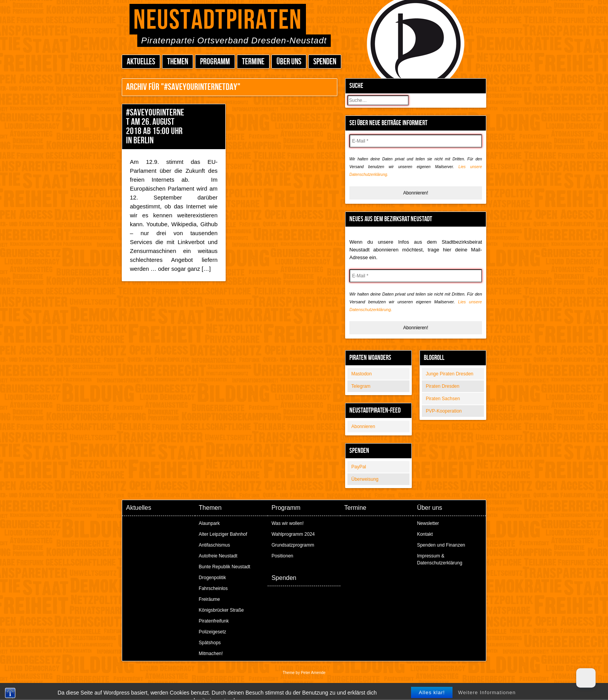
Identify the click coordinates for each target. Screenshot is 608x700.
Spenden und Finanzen (441, 545)
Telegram (360, 386)
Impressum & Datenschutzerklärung (439, 559)
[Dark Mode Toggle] (585, 677)
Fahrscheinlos (213, 588)
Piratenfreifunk (214, 621)
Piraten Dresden (442, 386)
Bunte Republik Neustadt (224, 566)
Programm (215, 62)
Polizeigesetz (212, 632)
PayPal (358, 467)
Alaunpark (209, 523)
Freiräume (209, 599)
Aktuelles (141, 62)
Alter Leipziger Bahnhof (223, 534)
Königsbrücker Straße (221, 610)
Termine (253, 62)
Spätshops (210, 642)
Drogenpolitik (212, 577)
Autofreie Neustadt (218, 556)
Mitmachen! (211, 653)
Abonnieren (363, 426)
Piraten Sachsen (443, 398)
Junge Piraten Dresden (449, 374)
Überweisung (364, 479)
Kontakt (425, 534)
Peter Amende (313, 673)
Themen (177, 62)
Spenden (324, 62)
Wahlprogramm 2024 (293, 534)
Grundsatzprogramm (292, 545)
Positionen (282, 556)
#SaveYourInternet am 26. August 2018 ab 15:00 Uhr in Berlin (155, 126)
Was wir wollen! (287, 523)
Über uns (288, 62)
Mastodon (361, 374)
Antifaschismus (214, 545)
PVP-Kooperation (444, 411)
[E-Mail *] (415, 141)
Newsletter (428, 523)
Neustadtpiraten (217, 20)
